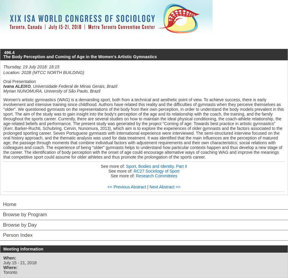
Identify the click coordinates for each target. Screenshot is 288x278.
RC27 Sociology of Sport (156, 171)
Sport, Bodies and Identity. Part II (156, 166)
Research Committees (157, 175)
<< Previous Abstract (126, 187)
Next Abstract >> (165, 187)
